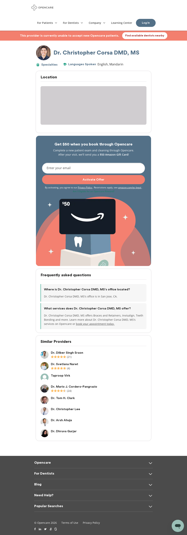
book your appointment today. (95, 324)
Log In (146, 23)
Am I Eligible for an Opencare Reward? (93, 191)
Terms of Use (69, 523)
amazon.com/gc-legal (130, 187)
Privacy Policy (85, 187)
